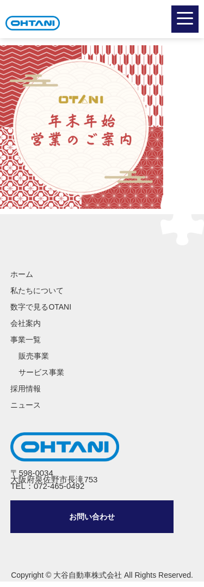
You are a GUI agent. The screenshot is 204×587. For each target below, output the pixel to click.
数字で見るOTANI (40, 306)
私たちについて (37, 290)
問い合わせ (92, 516)
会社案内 (25, 323)
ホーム (21, 274)
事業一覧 (25, 339)
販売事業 (33, 356)
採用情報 (25, 388)
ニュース (25, 405)
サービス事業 (41, 372)
